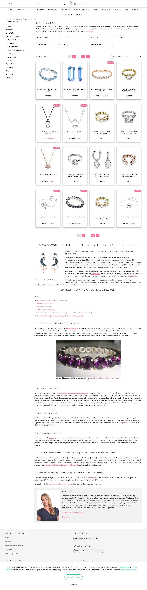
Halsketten (65, 10)
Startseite (9, 19)
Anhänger (106, 10)
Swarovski (12, 57)
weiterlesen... (89, 31)
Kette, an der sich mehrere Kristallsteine (73, 393)
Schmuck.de (73, 3)
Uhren (95, 10)
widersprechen (124, 567)
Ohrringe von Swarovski (46, 310)
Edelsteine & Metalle (81, 10)
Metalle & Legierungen (16, 50)
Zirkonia (11, 60)
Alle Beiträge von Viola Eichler (73, 512)
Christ (7, 538)
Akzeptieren (72, 577)
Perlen (10, 54)
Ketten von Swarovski (45, 303)
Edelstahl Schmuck (15, 40)
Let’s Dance (95, 274)
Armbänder (52, 10)
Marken (79, 14)
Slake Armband (72, 328)
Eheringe (117, 10)
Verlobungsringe (131, 10)
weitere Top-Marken (12, 554)
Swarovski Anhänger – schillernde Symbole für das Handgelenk (60, 316)
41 (83, 56)
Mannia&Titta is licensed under (101, 378)
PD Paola (8, 542)
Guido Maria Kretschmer (14, 546)
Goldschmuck (13, 47)
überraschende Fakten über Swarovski (60, 484)
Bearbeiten (73, 584)
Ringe (30, 10)
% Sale (11, 10)
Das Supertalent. (132, 276)
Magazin (68, 14)
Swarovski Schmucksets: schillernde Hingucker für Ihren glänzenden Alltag (64, 313)
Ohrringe (40, 10)
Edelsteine (11, 43)
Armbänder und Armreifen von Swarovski (52, 300)
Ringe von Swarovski (44, 306)
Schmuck (21, 10)
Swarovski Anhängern (88, 478)
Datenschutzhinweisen (128, 570)
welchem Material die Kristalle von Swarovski (62, 465)
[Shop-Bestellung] (126, 56)
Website (67, 517)
